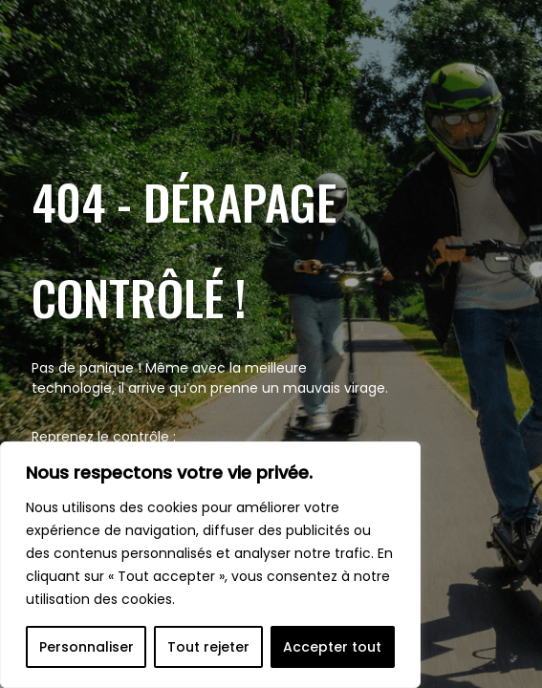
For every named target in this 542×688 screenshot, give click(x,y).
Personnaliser (86, 646)
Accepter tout (332, 646)
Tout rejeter (208, 646)
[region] (210, 564)
